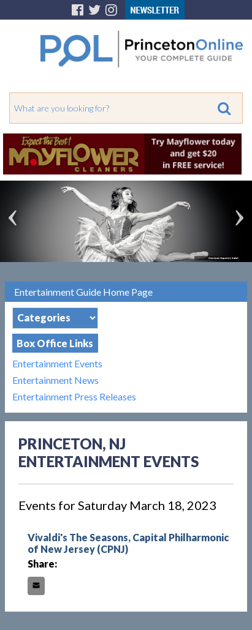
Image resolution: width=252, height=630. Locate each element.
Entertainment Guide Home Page (83, 292)
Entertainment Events (57, 363)
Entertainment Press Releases (74, 396)
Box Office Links (55, 343)
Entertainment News (55, 380)
